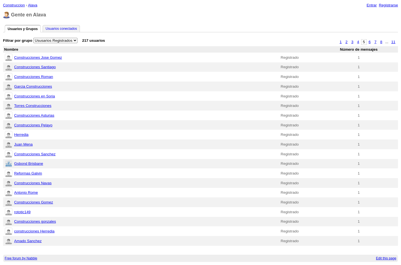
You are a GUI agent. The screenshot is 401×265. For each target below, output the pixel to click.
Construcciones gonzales (35, 221)
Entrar (371, 5)
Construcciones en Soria (34, 96)
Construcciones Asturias (34, 115)
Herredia (21, 134)
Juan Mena (23, 144)
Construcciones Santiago (35, 67)
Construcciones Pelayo (33, 125)
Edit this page (386, 258)
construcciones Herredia (34, 231)
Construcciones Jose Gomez (38, 57)
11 (393, 42)
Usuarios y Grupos (23, 29)
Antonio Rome (26, 192)
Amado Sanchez (28, 241)
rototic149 (22, 212)
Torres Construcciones (33, 106)
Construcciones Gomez (33, 202)
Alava (32, 5)
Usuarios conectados (61, 29)
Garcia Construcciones (33, 86)
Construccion (14, 5)
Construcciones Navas (33, 183)
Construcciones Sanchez (35, 154)
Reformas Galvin (28, 173)
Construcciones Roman (33, 77)
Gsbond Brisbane (28, 163)
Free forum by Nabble (21, 258)
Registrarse (388, 5)
